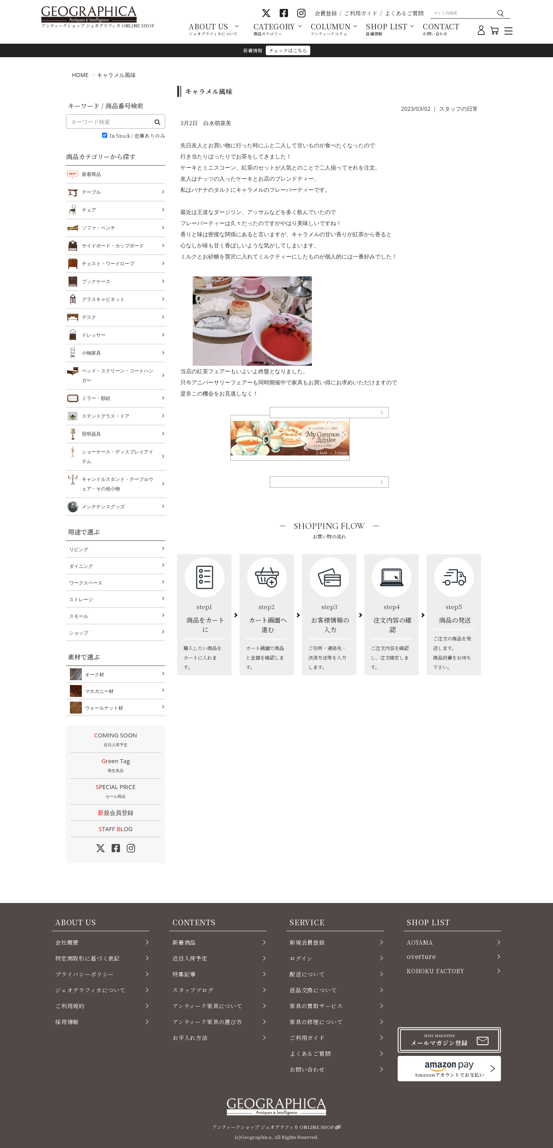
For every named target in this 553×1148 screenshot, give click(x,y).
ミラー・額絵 (96, 398)
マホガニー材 (98, 691)
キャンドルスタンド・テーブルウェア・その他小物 (117, 483)
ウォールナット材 (102, 708)
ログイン (301, 958)
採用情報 (67, 1022)
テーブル (91, 192)
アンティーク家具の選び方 (207, 1022)
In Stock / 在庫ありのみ (137, 136)
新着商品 (91, 174)
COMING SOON (115, 740)
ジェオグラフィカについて (90, 990)
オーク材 (93, 674)
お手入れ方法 (190, 1038)
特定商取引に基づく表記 (87, 958)
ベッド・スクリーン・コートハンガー (117, 374)
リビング (78, 549)
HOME (80, 75)
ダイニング (81, 566)
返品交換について (313, 990)
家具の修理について (316, 1022)
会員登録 (326, 13)
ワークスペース (85, 582)
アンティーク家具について (207, 1006)
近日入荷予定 (190, 958)
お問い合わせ (307, 1069)
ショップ (78, 632)
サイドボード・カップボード (113, 246)
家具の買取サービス (316, 1006)
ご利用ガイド (360, 13)
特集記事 (184, 974)
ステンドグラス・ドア (106, 416)
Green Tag (115, 766)
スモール (78, 616)
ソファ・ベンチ (98, 228)
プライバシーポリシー (84, 974)
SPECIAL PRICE (115, 792)
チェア (89, 210)
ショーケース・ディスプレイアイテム (117, 455)
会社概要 (67, 942)
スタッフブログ (193, 990)
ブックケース (96, 281)
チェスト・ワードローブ (108, 263)
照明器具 (91, 434)
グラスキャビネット (103, 299)
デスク (89, 317)
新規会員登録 (115, 812)
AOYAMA (420, 942)
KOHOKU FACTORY (435, 971)
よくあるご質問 (404, 13)
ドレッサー (94, 335)
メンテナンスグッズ (103, 506)
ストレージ (81, 599)
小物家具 (91, 353)
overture (421, 956)
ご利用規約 (70, 1006)
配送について (307, 974)
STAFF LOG (115, 829)
